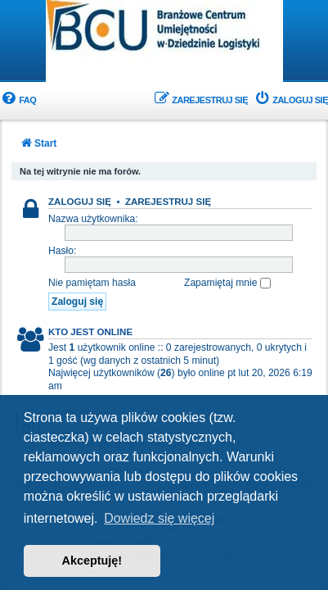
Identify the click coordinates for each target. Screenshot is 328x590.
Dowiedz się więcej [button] (159, 518)
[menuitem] (18, 100)
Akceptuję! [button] (92, 560)
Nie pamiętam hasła (92, 282)
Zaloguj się (79, 201)
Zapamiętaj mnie (227, 282)
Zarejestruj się (168, 201)
